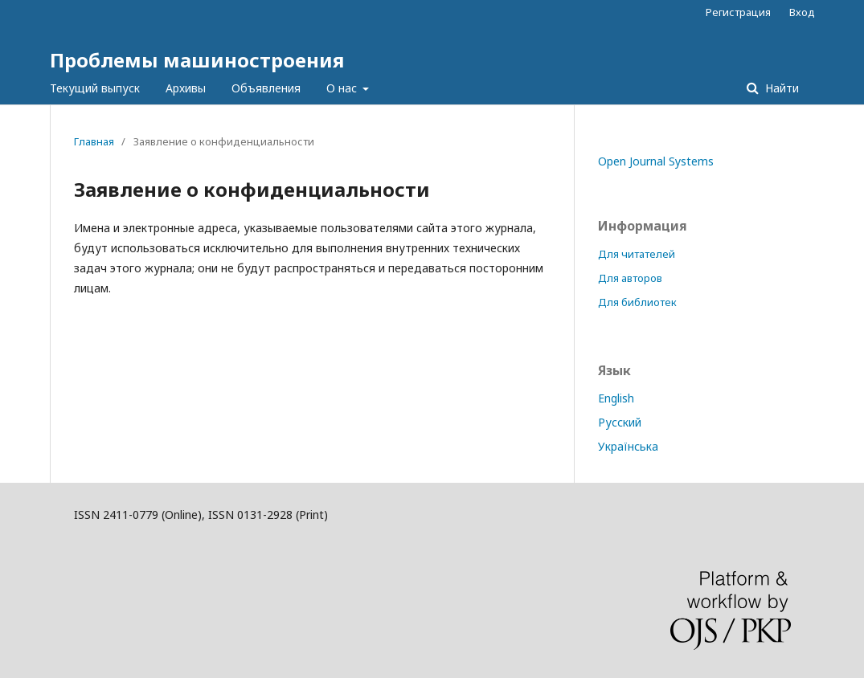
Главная (94, 141)
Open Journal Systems (656, 161)
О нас (343, 88)
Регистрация (738, 12)
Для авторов (630, 278)
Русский (619, 422)
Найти (780, 88)
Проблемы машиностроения (197, 60)
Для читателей (636, 254)
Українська (628, 446)
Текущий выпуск (95, 88)
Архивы (186, 88)
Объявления (266, 88)
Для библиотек (637, 302)
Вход (802, 12)
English (616, 398)
